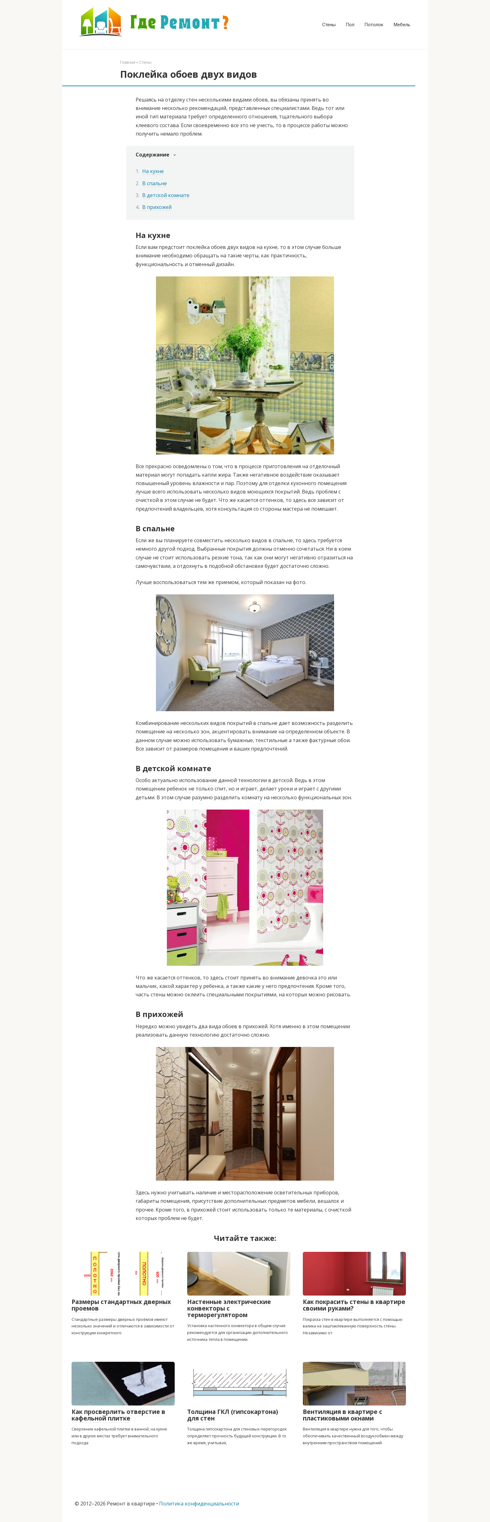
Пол (350, 24)
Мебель (401, 24)
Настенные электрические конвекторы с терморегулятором (229, 1308)
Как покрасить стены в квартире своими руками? (354, 1305)
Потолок (373, 24)
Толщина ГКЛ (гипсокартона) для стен (232, 1415)
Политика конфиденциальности (199, 1503)
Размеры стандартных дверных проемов (121, 1305)
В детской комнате (165, 195)
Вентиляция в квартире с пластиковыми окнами (342, 1415)
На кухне (153, 171)
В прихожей (157, 207)
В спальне (154, 183)
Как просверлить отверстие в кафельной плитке (118, 1415)
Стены (329, 24)
